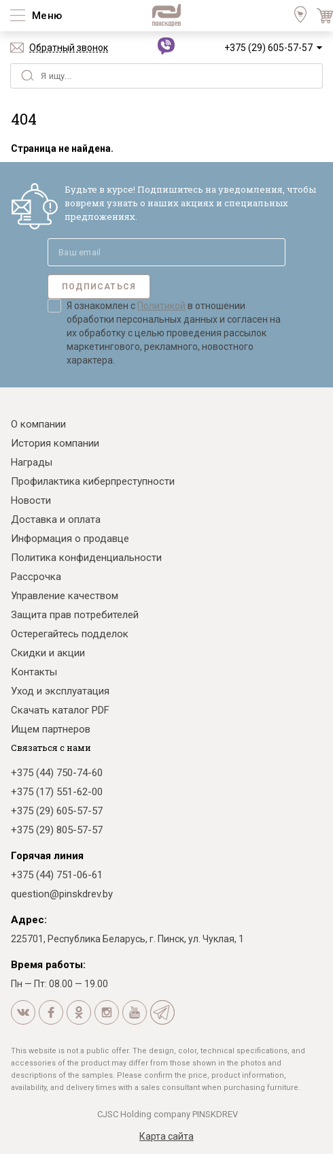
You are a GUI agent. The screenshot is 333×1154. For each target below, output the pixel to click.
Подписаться (99, 286)
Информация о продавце (70, 538)
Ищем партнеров (50, 729)
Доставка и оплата (56, 519)
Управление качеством (64, 596)
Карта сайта (166, 1136)
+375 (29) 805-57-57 (57, 830)
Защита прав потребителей (75, 615)
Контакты (34, 672)
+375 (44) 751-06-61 (57, 875)
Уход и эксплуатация (60, 691)
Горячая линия (47, 856)
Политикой (161, 305)
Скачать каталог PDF (60, 710)
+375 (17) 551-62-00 (57, 792)
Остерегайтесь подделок (69, 634)
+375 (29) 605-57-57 (268, 47)
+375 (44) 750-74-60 (57, 773)
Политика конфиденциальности (86, 557)
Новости (31, 500)
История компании (55, 443)
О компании (38, 424)
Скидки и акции (48, 653)
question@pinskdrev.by (62, 894)
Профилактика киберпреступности (93, 481)
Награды (31, 462)
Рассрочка (36, 577)
